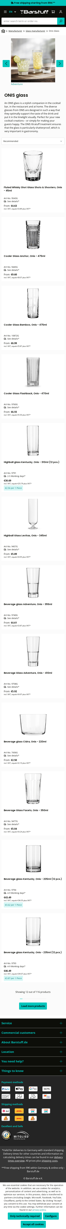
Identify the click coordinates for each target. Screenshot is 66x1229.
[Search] (61, 21)
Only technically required (25, 1216)
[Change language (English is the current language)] (14, 11)
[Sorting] (33, 141)
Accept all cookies (33, 1224)
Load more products (33, 1006)
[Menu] (5, 11)
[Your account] (61, 11)
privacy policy (39, 1209)
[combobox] (29, 21)
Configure (51, 1216)
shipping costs (50, 1160)
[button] (33, 1023)
